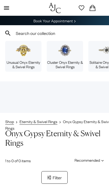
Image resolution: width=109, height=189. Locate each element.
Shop (9, 121)
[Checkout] (92, 8)
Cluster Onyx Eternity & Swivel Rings (65, 56)
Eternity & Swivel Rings (38, 121)
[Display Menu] (5, 8)
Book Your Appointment (54, 20)
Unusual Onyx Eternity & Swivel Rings (23, 56)
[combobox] (54, 33)
